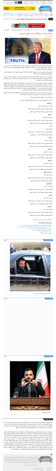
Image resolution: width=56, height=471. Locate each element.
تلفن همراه (46, 14)
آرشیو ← (5, 240)
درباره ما (36, 2)
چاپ (41, 220)
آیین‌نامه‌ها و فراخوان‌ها (19, 14)
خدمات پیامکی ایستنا (38, 468)
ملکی (44, 220)
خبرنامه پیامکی (26, 2)
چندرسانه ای (11, 14)
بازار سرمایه (25, 14)
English (5, 14)
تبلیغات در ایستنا (43, 2)
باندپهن (40, 14)
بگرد (16, 2)
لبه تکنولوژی (31, 14)
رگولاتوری (36, 14)
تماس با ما (31, 2)
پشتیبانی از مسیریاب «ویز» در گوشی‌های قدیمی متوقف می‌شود (32, 19)
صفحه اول (49, 2)
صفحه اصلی (36, 220)
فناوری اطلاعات (51, 14)
